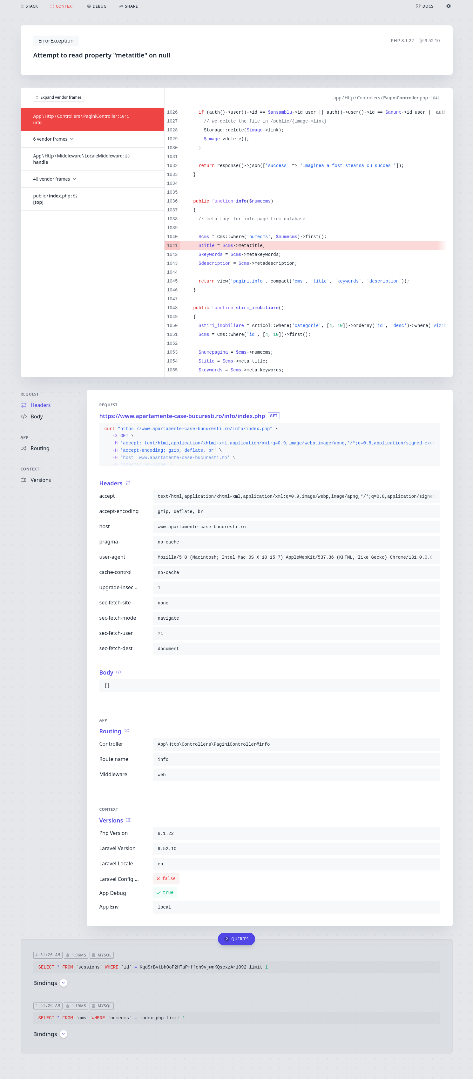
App (25, 437)
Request (30, 394)
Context (30, 469)
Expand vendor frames (59, 97)
